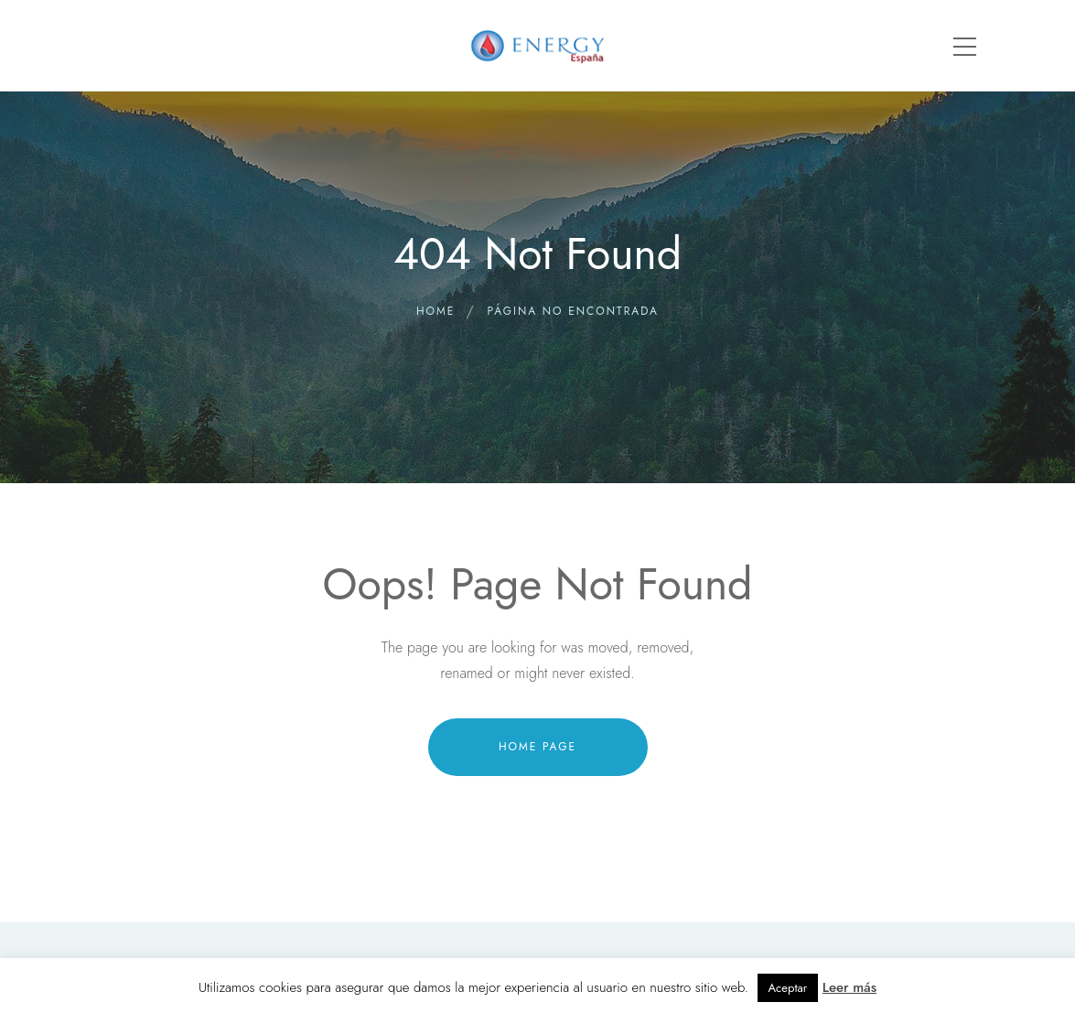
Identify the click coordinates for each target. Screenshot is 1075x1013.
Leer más (849, 987)
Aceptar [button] (788, 988)
